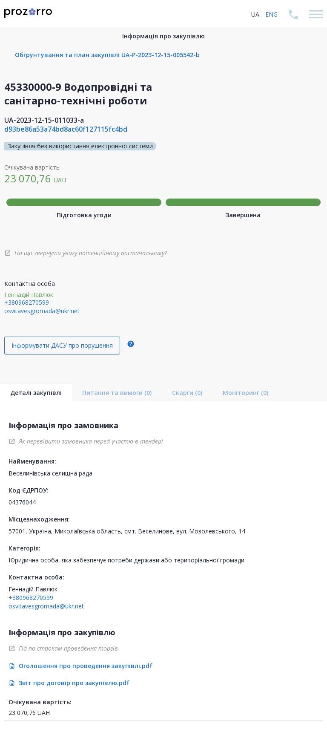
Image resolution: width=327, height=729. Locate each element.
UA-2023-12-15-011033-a (44, 120)
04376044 (22, 502)
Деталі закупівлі (36, 393)
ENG (271, 14)
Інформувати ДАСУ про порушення (62, 345)
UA (255, 14)
